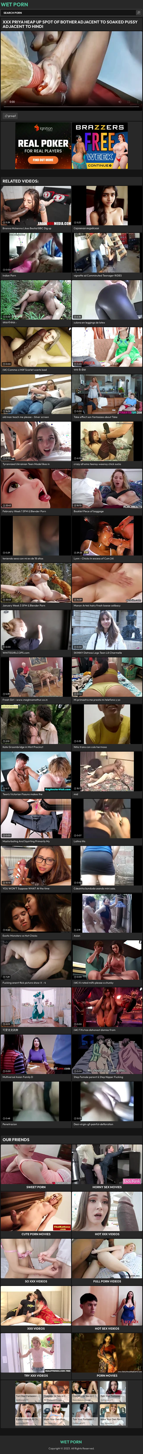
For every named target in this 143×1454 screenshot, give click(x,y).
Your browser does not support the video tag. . (71, 71)
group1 (12, 115)
